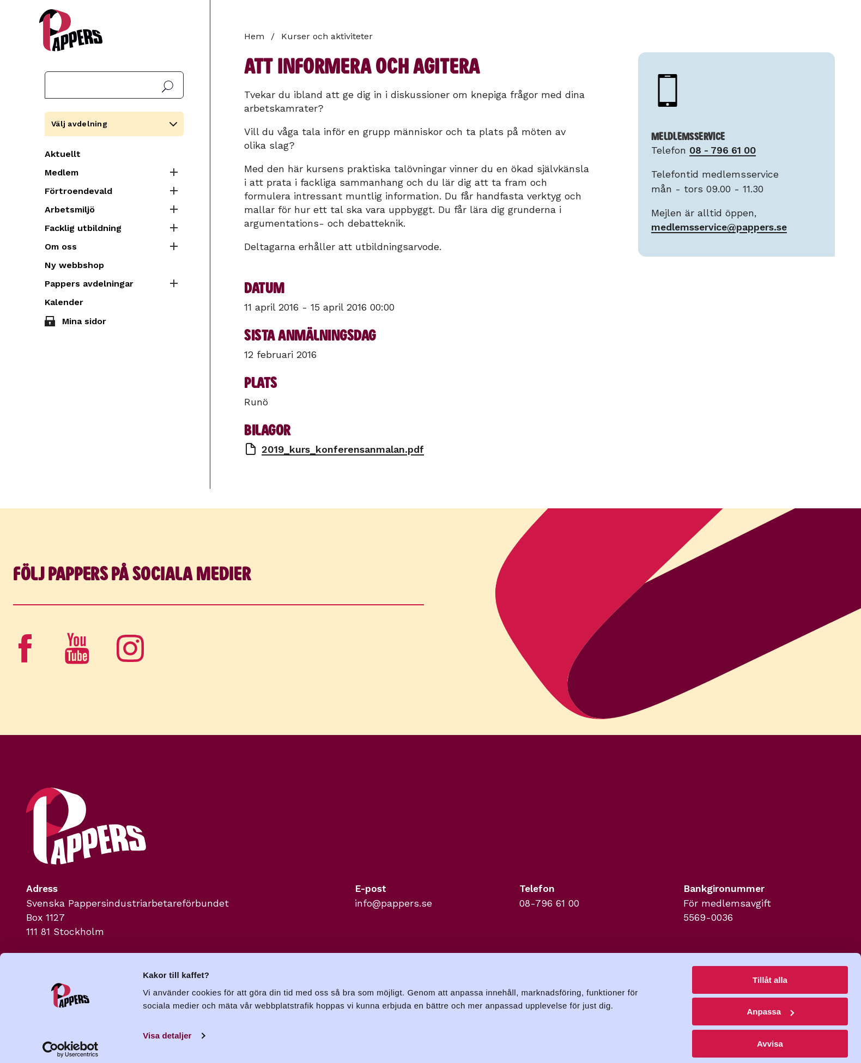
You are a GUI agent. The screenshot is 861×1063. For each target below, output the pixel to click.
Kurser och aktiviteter (327, 36)
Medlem (61, 172)
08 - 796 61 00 (722, 150)
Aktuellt (63, 154)
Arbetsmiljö (70, 209)
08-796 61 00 (549, 903)
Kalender (64, 302)
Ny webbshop (74, 265)
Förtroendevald (78, 191)
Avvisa (770, 1036)
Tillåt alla (770, 972)
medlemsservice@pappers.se (719, 227)
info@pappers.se (393, 903)
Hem (254, 36)
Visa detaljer (167, 1027)
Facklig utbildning (83, 228)
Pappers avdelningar (89, 283)
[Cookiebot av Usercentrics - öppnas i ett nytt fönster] (70, 1042)
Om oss (61, 246)
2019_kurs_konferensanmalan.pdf (343, 449)
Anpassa (770, 1004)
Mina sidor (84, 321)
